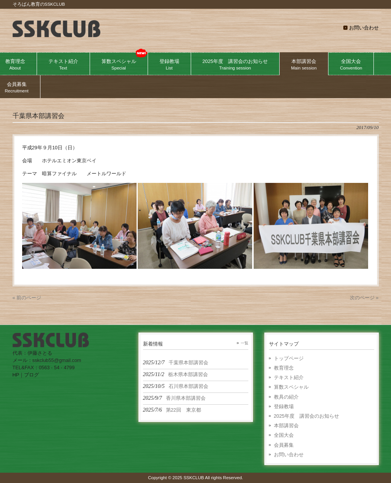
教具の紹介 (286, 397)
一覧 (244, 343)
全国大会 (284, 435)
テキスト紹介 (289, 377)
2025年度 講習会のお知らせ (306, 416)
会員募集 (284, 445)
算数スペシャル (291, 387)
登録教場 (284, 406)
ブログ (31, 375)
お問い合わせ (364, 28)
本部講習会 (286, 425)
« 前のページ (27, 297)
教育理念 (284, 368)
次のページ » (364, 297)
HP (16, 375)
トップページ (289, 358)
